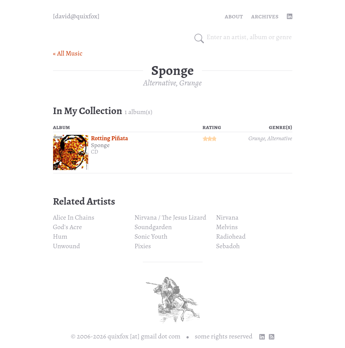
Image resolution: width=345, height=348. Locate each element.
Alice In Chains (73, 217)
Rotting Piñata (109, 138)
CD (94, 152)
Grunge (190, 82)
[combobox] (249, 37)
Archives (265, 16)
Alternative (159, 82)
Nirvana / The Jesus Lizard (170, 217)
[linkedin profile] (289, 16)
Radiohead (231, 236)
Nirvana (227, 217)
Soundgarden (153, 227)
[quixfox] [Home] (76, 16)
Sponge (100, 145)
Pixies (143, 246)
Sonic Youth (151, 236)
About (234, 16)
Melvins (227, 227)
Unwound (66, 246)
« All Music (68, 53)
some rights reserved (224, 336)
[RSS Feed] (271, 336)
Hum (60, 236)
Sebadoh (228, 246)
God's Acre (67, 227)
